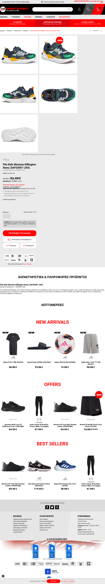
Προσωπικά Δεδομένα (46, 521)
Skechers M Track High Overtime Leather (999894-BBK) (64, 425)
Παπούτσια (17, 30)
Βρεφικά (38, 17)
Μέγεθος (6, 212)
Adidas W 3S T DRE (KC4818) (13, 362)
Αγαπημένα (30, 245)
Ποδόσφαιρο (64, 17)
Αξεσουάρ (51, 17)
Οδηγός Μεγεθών (30, 212)
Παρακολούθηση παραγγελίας (22, 519)
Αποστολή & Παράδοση (20, 521)
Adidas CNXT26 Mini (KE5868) (65, 362)
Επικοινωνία (43, 530)
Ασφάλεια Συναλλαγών (20, 525)
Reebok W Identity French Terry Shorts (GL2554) (91, 425)
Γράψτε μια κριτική (9, 173)
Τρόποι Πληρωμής (18, 523)
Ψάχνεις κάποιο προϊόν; (47, 525)
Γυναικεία (16, 17)
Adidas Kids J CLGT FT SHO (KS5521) (91, 363)
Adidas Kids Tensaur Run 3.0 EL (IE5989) (65, 485)
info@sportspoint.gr (88, 532)
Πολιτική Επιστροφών (15, 264)
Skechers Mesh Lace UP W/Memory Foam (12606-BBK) (13, 425)
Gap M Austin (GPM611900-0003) (39, 362)
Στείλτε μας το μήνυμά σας (86, 534)
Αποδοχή (53, 581)
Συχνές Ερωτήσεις (45, 523)
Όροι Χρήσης (27, 264)
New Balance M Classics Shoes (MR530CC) (39, 485)
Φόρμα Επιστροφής (19, 530)
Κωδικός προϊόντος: (9, 170)
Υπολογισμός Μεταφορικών (22, 239)
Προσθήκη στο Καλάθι (20, 233)
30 (7, 216)
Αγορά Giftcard (17, 532)
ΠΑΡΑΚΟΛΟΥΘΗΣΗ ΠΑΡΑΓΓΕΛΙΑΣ (54, 2)
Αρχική (2, 30)
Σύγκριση (13, 245)
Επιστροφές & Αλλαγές (20, 527)
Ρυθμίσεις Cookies (68, 581)
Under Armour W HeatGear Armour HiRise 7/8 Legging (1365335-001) (39, 426)
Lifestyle (25, 30)
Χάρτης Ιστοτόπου (45, 527)
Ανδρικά (3, 17)
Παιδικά (27, 17)
